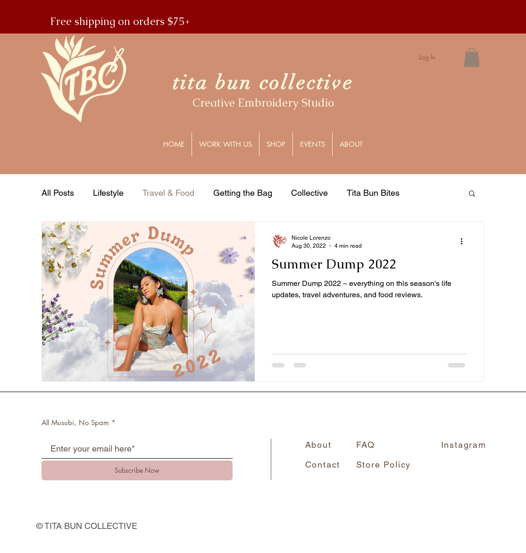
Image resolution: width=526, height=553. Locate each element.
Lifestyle (108, 193)
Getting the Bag (242, 193)
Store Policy (383, 464)
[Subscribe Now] (137, 470)
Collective (309, 193)
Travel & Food (168, 193)
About (318, 445)
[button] (472, 57)
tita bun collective (263, 82)
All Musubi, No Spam (75, 422)
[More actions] (465, 241)
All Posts (58, 193)
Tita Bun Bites (373, 193)
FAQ (365, 445)
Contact (323, 464)
